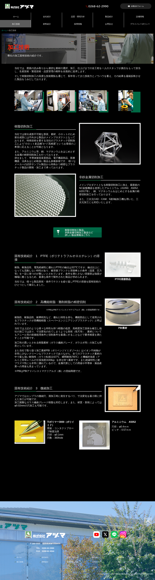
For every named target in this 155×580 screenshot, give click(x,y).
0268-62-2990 (48, 548)
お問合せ (109, 24)
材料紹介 (47, 24)
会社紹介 (47, 16)
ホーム (16, 16)
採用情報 (78, 24)
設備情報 (140, 16)
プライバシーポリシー (140, 24)
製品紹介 (109, 16)
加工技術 (16, 24)
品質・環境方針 (78, 16)
